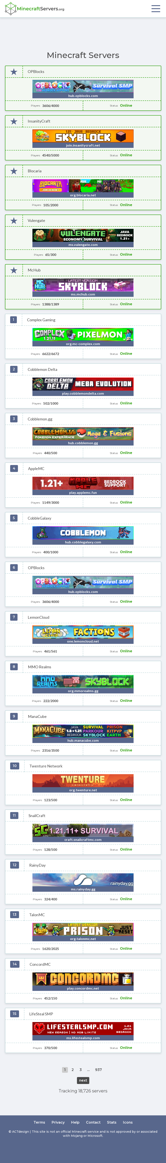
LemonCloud (38, 617)
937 (98, 1070)
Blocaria (35, 171)
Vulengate (36, 220)
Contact (93, 1122)
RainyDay (37, 865)
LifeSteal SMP (41, 1014)
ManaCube (37, 716)
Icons (128, 1122)
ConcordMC (40, 964)
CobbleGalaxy (39, 518)
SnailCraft (37, 815)
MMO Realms (39, 667)
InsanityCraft (39, 121)
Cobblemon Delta (42, 369)
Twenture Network (45, 766)
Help (75, 1122)
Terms (39, 1122)
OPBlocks (36, 71)
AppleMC (36, 468)
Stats (112, 1122)
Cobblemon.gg (40, 419)
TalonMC (37, 915)
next (83, 1080)
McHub (34, 270)
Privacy (58, 1122)
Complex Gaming (41, 320)
